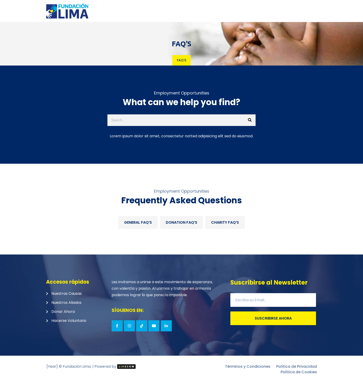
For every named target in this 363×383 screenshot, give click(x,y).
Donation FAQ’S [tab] (181, 222)
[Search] (250, 120)
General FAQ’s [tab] (138, 222)
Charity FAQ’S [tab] (225, 222)
